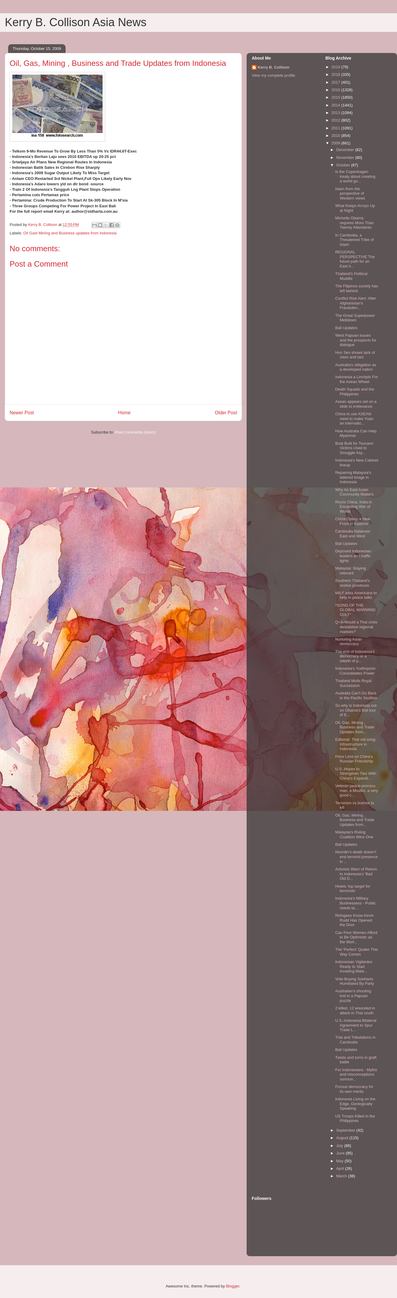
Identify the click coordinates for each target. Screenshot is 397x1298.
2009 (336, 143)
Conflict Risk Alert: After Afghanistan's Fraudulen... (355, 303)
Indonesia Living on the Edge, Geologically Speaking (355, 1104)
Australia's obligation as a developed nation (355, 367)
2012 (336, 120)
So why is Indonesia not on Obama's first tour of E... (355, 710)
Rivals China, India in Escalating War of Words (353, 507)
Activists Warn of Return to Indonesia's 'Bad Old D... (356, 874)
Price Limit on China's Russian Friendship (354, 759)
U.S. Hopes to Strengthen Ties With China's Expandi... (355, 773)
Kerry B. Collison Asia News (75, 22)
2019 (336, 67)
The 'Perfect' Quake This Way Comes (356, 952)
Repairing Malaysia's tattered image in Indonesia (353, 477)
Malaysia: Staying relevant (350, 570)
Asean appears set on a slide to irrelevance (355, 404)
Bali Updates (346, 328)
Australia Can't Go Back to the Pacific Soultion (356, 695)
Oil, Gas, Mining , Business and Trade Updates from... (354, 727)
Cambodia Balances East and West (352, 533)
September (346, 1130)
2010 (336, 135)
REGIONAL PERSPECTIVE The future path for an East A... (355, 259)
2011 (336, 128)
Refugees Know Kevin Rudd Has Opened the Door (354, 920)
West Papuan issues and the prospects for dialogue (355, 340)
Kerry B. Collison (273, 67)
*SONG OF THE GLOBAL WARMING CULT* (355, 610)
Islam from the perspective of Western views (350, 193)
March (342, 1176)
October (343, 165)
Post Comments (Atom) (135, 432)
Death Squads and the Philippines (354, 391)
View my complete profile (273, 75)
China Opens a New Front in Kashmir (352, 521)
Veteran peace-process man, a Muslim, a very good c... (356, 790)
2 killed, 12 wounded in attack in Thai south (355, 1010)
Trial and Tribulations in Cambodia (355, 1039)
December (345, 149)
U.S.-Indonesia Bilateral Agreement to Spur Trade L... (355, 1025)
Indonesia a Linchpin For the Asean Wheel (356, 379)
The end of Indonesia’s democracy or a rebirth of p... (354, 656)
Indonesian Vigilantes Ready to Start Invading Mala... (353, 966)
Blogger (232, 1286)
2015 (336, 97)
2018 (336, 74)
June (341, 1153)
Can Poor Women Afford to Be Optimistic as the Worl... (356, 937)
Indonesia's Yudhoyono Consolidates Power (355, 670)
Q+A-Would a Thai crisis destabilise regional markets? (356, 627)
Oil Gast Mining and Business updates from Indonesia (70, 233)
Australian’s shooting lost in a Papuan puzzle (353, 996)
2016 (336, 90)
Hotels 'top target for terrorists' (352, 888)
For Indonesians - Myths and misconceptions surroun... (356, 1074)
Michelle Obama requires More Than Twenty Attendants (354, 223)
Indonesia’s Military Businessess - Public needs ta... (355, 903)
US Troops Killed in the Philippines (355, 1118)
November (345, 157)
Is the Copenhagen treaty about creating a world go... (355, 176)
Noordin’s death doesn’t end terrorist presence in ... (356, 857)
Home (124, 412)
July (340, 1145)
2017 (336, 82)
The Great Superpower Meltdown (355, 318)
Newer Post (22, 412)
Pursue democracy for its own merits (354, 1089)
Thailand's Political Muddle (351, 276)
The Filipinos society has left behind (356, 288)
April (340, 1168)
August (342, 1138)
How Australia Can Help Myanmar (355, 433)
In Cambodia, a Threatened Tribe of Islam (354, 240)
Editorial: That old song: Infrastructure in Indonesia (355, 744)
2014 (336, 105)
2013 (336, 112)
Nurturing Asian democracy (348, 641)
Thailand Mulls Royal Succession (353, 683)
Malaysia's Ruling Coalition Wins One (354, 834)
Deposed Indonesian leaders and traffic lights (353, 556)
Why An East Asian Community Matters (354, 492)
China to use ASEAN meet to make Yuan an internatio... (354, 418)
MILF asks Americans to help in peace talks (356, 595)
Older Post (226, 412)
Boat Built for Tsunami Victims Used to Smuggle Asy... (354, 448)
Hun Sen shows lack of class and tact (355, 355)
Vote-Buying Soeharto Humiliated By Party (354, 981)
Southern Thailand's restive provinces (352, 583)
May (340, 1161)
